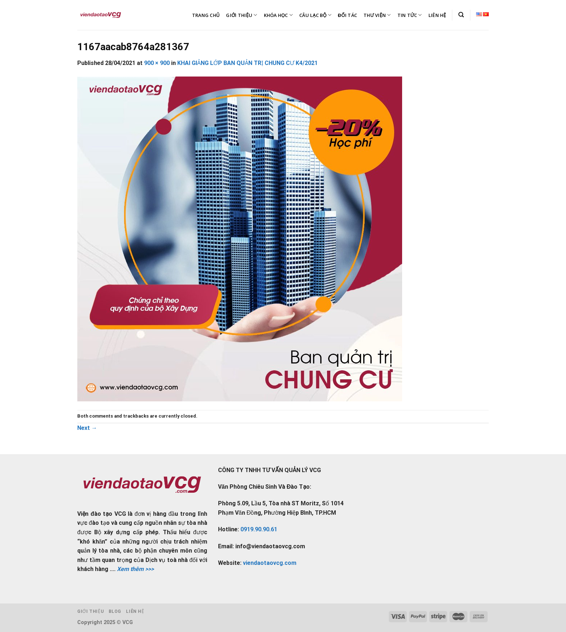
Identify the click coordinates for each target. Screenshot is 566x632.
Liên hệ (135, 611)
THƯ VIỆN (377, 15)
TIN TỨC (409, 15)
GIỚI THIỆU (241, 15)
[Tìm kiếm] (461, 15)
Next (87, 427)
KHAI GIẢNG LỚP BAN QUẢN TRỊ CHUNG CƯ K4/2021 (247, 63)
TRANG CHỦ (206, 15)
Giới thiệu (90, 611)
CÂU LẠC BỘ (315, 15)
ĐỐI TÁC (347, 15)
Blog (115, 611)
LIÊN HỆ (437, 15)
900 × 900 (157, 63)
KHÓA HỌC (278, 15)
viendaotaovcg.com (269, 562)
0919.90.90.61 (258, 529)
